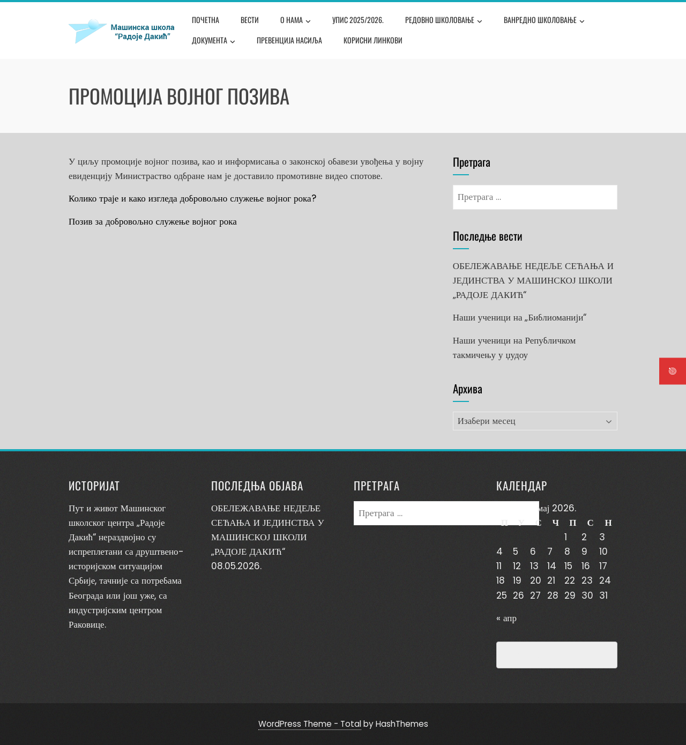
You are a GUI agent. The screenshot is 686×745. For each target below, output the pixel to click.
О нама (295, 21)
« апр (506, 618)
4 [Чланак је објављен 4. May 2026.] (499, 551)
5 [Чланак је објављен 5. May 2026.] (515, 551)
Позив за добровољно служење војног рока (153, 221)
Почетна (205, 19)
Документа (213, 41)
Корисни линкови (373, 40)
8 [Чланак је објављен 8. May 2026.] (567, 551)
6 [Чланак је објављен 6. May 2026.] (533, 551)
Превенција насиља (289, 40)
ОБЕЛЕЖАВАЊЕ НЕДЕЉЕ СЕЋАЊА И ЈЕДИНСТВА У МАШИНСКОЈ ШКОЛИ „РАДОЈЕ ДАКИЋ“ (533, 280)
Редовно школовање (443, 21)
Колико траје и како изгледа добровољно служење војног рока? (192, 198)
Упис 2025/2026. (358, 19)
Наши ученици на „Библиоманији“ (519, 317)
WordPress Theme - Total (309, 723)
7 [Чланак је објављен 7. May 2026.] (550, 551)
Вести (250, 19)
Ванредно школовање (544, 21)
